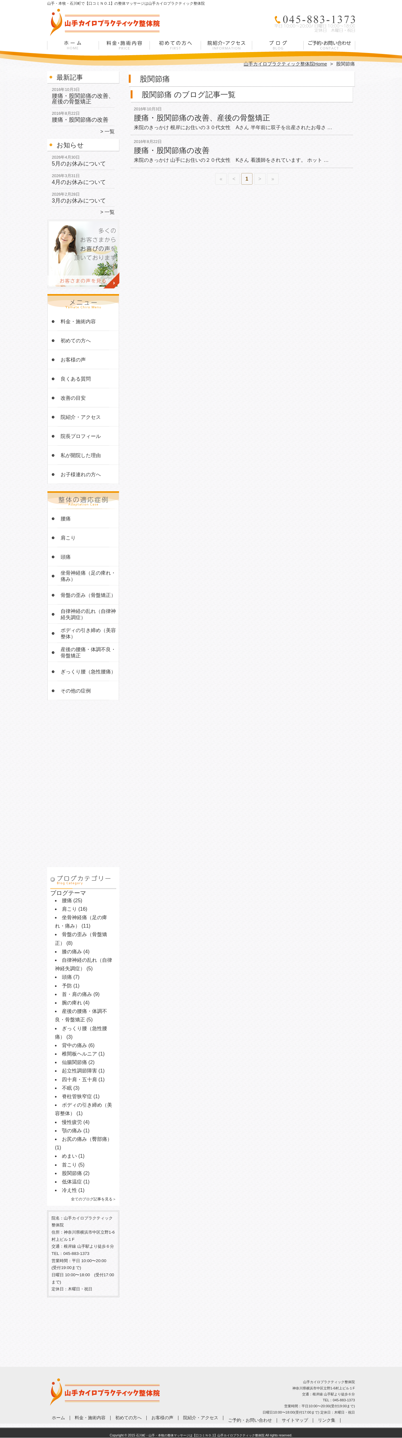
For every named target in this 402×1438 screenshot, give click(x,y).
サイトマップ (295, 1420)
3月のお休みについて (79, 201)
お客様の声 (73, 359)
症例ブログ (277, 49)
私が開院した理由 (81, 455)
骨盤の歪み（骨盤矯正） (88, 595)
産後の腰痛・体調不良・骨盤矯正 (88, 652)
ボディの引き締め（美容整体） (88, 633)
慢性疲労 (72, 1122)
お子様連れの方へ (81, 474)
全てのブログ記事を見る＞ (93, 1199)
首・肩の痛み (77, 994)
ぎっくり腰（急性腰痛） (88, 671)
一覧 (110, 131)
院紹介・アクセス (226, 49)
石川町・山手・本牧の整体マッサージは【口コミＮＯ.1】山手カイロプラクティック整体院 (200, 1435)
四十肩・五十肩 (79, 1079)
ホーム (73, 49)
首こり (69, 1164)
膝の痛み (72, 951)
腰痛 (66, 518)
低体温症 (72, 1181)
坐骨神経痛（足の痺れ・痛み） (88, 576)
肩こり (68, 537)
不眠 (67, 1088)
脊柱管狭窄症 (77, 1096)
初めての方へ (175, 49)
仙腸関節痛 (74, 1062)
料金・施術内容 (124, 49)
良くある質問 (76, 379)
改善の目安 (73, 398)
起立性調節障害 (79, 1070)
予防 (67, 985)
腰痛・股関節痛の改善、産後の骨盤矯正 (83, 99)
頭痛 (66, 557)
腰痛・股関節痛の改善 (80, 120)
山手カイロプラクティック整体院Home (285, 63)
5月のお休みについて (79, 164)
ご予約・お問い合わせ (329, 49)
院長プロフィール (81, 436)
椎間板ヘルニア (79, 1053)
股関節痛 (72, 1173)
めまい (69, 1156)
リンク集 (326, 1420)
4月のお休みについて (79, 182)
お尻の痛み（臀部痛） (87, 1139)
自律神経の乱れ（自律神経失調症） (88, 614)
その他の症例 (76, 690)
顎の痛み (72, 1130)
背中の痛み (74, 1045)
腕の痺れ (72, 1002)
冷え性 (69, 1190)
